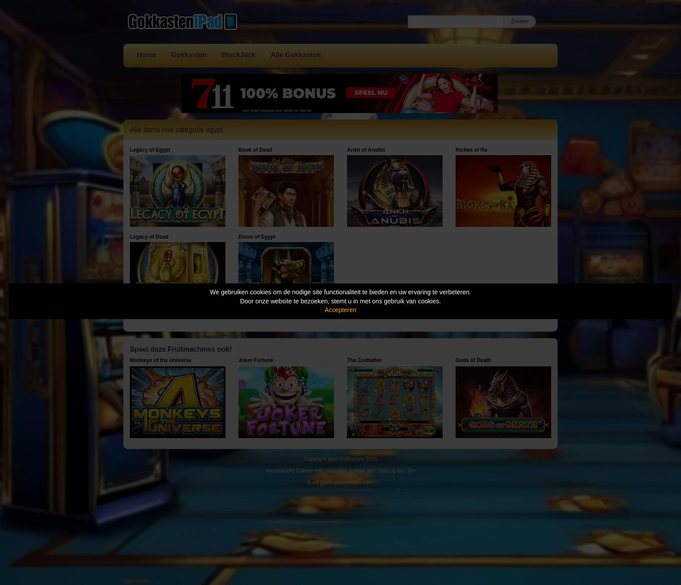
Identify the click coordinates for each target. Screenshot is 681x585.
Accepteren (341, 309)
